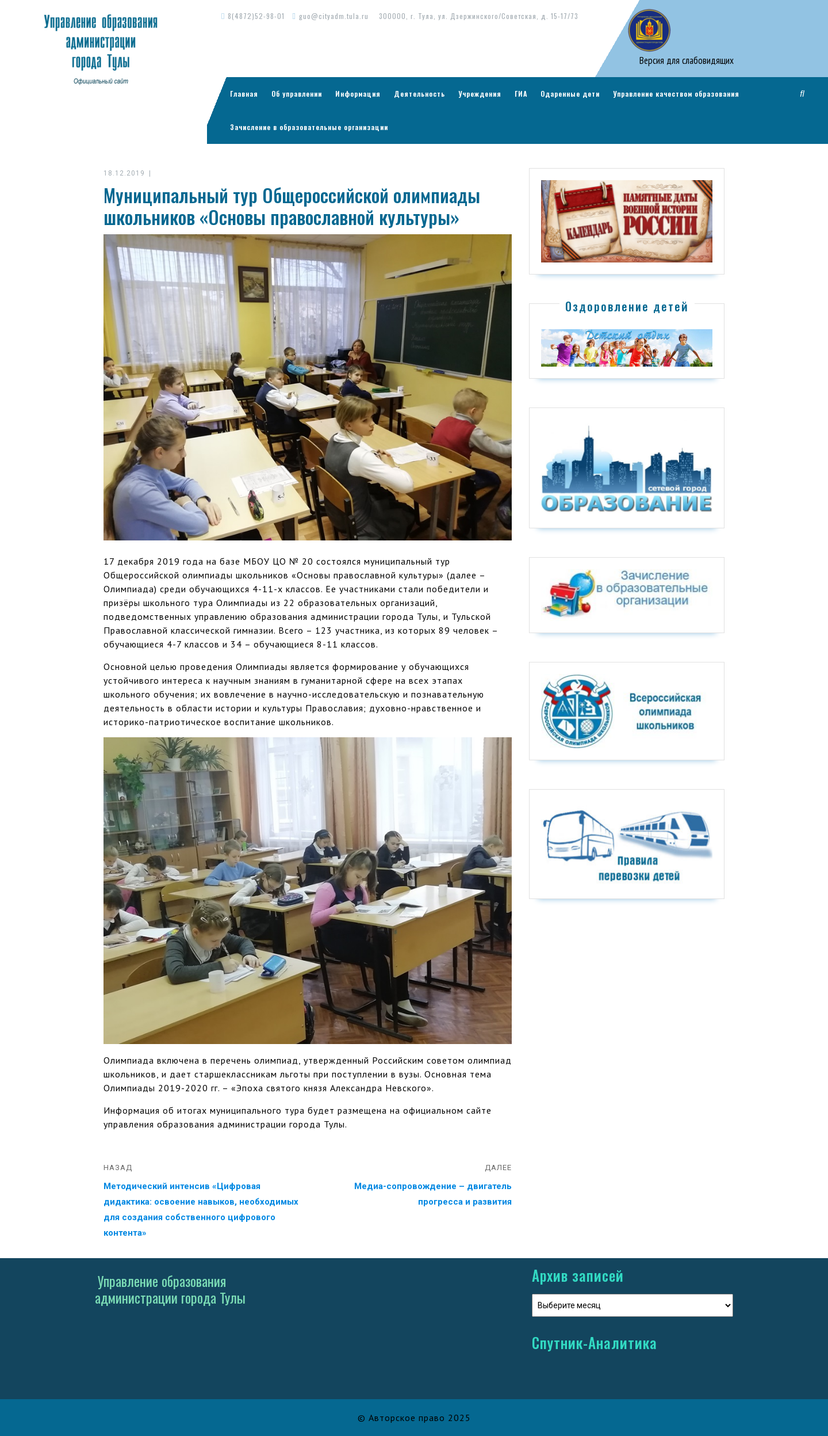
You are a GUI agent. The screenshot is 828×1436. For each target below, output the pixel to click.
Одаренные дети (570, 93)
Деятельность (419, 93)
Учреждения (479, 93)
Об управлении (296, 93)
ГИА (521, 93)
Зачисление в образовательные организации (309, 127)
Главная (244, 93)
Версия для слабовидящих (685, 60)
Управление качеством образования (676, 93)
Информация (358, 93)
